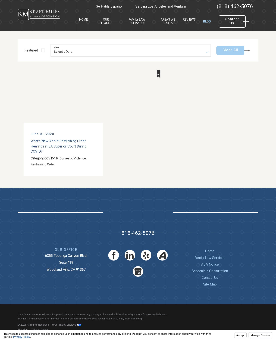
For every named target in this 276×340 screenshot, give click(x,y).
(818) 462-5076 (235, 6)
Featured (31, 50)
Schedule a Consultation (210, 271)
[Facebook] (113, 255)
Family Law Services (209, 258)
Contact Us (210, 278)
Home (210, 251)
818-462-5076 (138, 233)
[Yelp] (146, 255)
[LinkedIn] (130, 255)
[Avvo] (162, 255)
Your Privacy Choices (66, 324)
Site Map (210, 284)
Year (56, 47)
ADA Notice (210, 264)
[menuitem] (83, 21)
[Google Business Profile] (138, 271)
